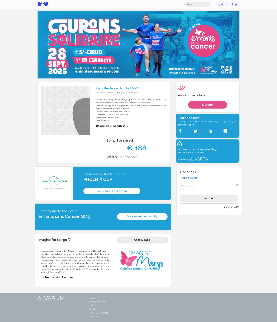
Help (91, 305)
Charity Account (97, 301)
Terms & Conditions (98, 313)
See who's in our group (112, 191)
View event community (142, 216)
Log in (235, 4)
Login (92, 298)
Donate (207, 104)
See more (209, 198)
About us (93, 316)
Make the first (188, 178)
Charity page (142, 239)
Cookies (93, 309)
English (221, 4)
